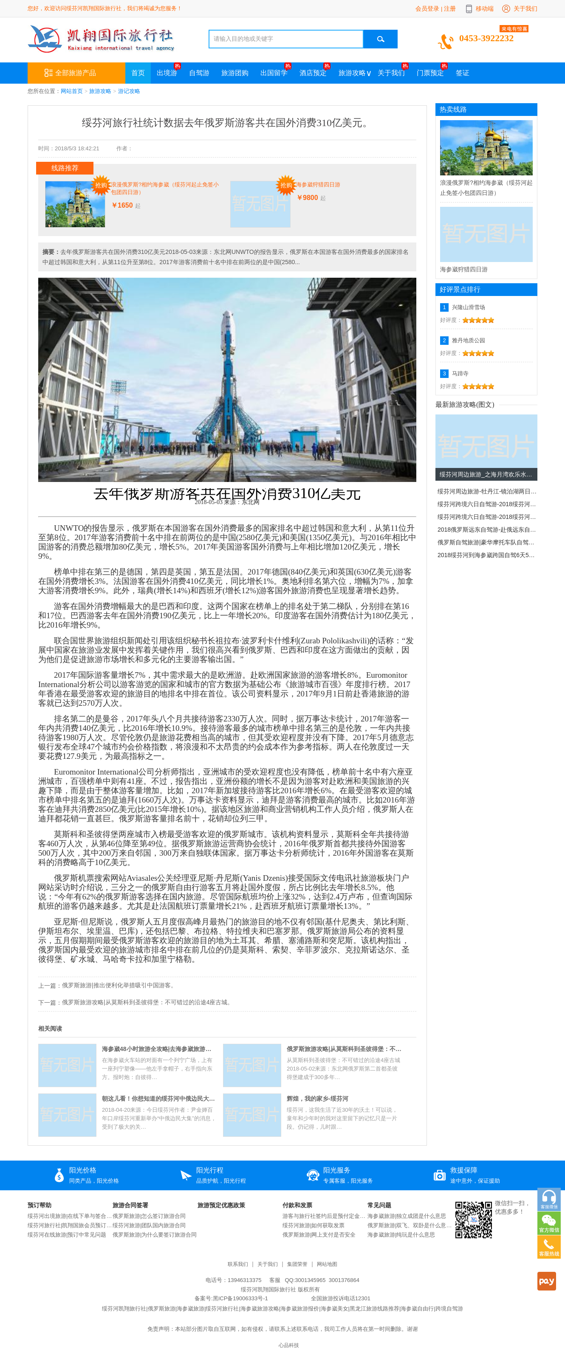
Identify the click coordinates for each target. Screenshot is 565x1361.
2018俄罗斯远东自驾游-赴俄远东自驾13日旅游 (487, 529)
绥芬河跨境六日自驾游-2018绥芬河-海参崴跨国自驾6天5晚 (487, 504)
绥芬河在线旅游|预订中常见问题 (67, 1234)
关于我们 (525, 8)
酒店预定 (313, 72)
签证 (462, 72)
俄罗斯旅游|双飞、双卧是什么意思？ (409, 1225)
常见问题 (379, 1205)
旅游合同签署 (130, 1205)
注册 (450, 8)
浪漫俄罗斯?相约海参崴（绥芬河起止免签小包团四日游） (165, 188)
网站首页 (72, 91)
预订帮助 (39, 1205)
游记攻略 (129, 91)
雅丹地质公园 (468, 340)
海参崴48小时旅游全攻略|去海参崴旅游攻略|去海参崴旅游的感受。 (159, 1048)
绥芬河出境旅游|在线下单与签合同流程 (70, 1216)
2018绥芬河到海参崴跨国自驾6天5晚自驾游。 (487, 555)
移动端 (485, 8)
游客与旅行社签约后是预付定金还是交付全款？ (324, 1216)
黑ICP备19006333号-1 (240, 1298)
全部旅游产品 (70, 73)
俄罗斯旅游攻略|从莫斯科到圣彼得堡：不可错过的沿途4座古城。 (147, 1002)
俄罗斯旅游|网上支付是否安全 (319, 1234)
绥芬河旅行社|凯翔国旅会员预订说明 (70, 1225)
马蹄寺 (460, 373)
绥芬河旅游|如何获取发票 (313, 1225)
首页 (138, 72)
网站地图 (327, 1264)
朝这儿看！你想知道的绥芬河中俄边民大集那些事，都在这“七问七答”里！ (159, 1098)
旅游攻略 (352, 72)
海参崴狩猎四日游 (318, 184)
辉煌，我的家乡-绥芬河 (317, 1098)
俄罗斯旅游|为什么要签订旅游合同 (155, 1234)
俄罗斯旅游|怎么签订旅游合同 (149, 1216)
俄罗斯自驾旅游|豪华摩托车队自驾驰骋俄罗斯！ (487, 542)
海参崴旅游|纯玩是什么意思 (401, 1234)
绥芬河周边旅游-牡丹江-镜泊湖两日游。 (487, 491)
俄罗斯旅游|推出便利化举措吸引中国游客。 (119, 985)
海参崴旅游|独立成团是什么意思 (406, 1216)
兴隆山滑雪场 (468, 307)
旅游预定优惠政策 (221, 1205)
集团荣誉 (297, 1264)
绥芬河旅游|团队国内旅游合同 (149, 1225)
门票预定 (430, 72)
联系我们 (238, 1264)
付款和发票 (297, 1205)
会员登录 (427, 8)
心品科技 (289, 1345)
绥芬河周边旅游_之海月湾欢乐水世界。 (488, 474)
